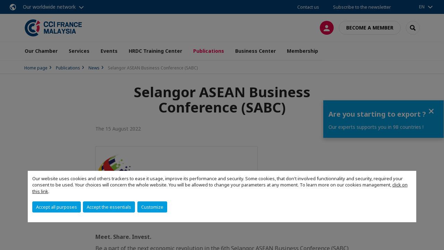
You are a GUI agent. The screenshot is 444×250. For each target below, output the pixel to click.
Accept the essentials (109, 207)
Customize (152, 207)
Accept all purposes (56, 207)
